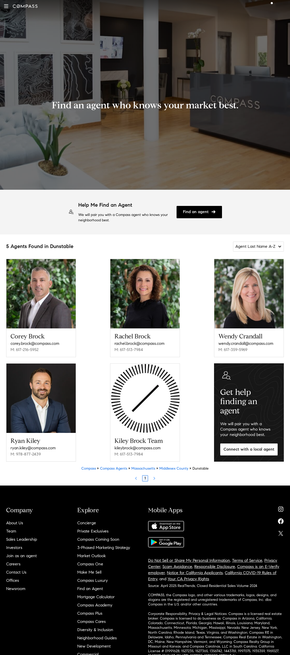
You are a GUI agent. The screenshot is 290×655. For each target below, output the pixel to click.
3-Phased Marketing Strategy (103, 547)
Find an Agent (90, 588)
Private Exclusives (93, 531)
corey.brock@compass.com (35, 343)
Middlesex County (173, 468)
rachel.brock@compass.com (139, 343)
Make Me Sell (89, 572)
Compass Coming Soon (98, 539)
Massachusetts (143, 468)
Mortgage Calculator (96, 596)
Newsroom (15, 588)
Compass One (90, 564)
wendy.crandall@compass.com (245, 343)
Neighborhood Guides (97, 637)
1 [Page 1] (145, 478)
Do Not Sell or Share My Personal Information (189, 560)
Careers (13, 564)
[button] (6, 6)
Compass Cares (91, 621)
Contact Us (16, 572)
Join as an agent (21, 555)
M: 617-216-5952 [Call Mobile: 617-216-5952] (24, 349)
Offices (12, 580)
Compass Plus (89, 613)
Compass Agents (113, 468)
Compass (88, 468)
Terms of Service (247, 560)
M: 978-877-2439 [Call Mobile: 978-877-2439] (26, 454)
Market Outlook (91, 555)
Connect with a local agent (249, 449)
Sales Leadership (21, 539)
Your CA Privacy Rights (188, 578)
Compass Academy (94, 605)
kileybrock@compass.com (137, 447)
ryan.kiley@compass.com (33, 447)
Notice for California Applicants (195, 572)
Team (11, 531)
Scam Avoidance (177, 566)
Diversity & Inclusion (95, 629)
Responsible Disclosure (214, 566)
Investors (14, 547)
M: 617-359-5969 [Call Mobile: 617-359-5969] (232, 349)
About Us (14, 522)
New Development (94, 646)
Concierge (86, 522)
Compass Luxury (92, 580)
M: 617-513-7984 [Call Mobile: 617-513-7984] (128, 349)
